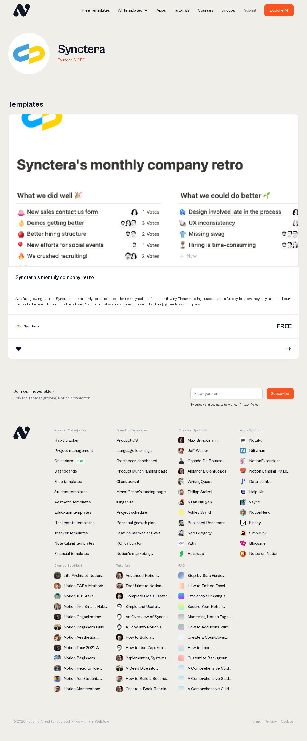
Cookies (287, 722)
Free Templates (96, 10)
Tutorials (182, 10)
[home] (21, 10)
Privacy (271, 722)
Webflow (102, 722)
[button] (133, 10)
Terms (256, 722)
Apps (161, 10)
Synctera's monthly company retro (54, 278)
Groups (228, 10)
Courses (205, 10)
